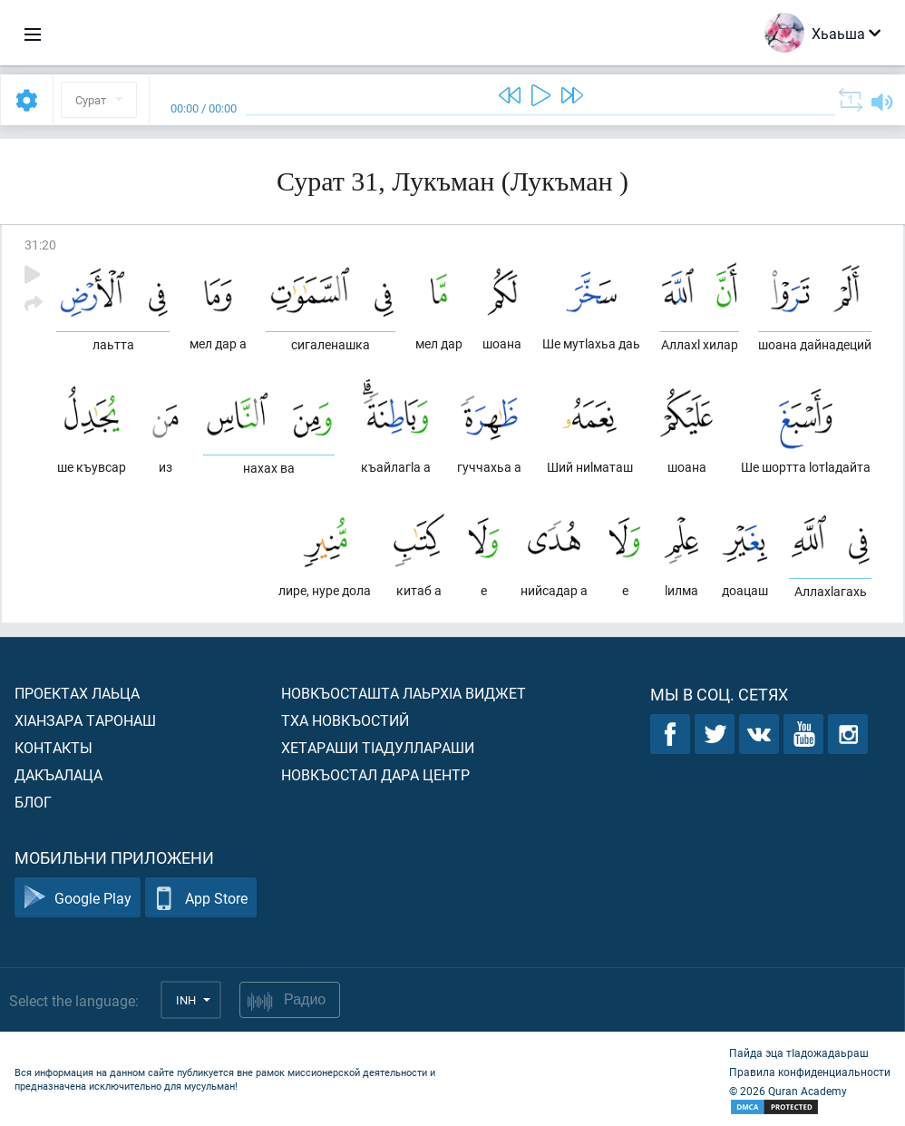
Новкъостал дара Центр (375, 774)
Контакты (53, 747)
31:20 (40, 244)
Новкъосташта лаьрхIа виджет (403, 692)
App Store (201, 898)
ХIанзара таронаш (85, 719)
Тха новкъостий (345, 719)
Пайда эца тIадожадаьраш (799, 1052)
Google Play (77, 898)
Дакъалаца (58, 774)
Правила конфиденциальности (809, 1071)
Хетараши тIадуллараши (377, 747)
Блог (33, 801)
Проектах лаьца (77, 692)
